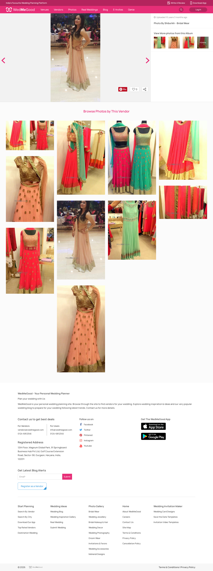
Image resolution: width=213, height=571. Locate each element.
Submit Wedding (58, 527)
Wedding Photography (99, 532)
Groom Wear (94, 538)
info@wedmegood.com (61, 429)
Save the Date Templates (166, 516)
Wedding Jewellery (97, 516)
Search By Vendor (26, 511)
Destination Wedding (27, 532)
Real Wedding (56, 522)
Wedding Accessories (99, 548)
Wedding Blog (56, 511)
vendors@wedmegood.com (31, 429)
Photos (72, 9)
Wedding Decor (96, 527)
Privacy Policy (129, 538)
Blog (105, 9)
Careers (126, 516)
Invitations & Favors (98, 543)
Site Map (126, 527)
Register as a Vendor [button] (32, 486)
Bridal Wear (94, 511)
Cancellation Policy (131, 543)
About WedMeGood (131, 511)
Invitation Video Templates (166, 522)
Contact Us (127, 522)
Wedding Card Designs (164, 511)
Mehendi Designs (97, 554)
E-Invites (118, 9)
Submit (67, 476)
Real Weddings (90, 9)
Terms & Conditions (131, 532)
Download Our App (26, 522)
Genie (131, 9)
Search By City (25, 516)
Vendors (58, 9)
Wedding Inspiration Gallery (63, 516)
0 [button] (134, 89)
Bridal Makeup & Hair (98, 522)
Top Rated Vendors (27, 527)
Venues (45, 9)
